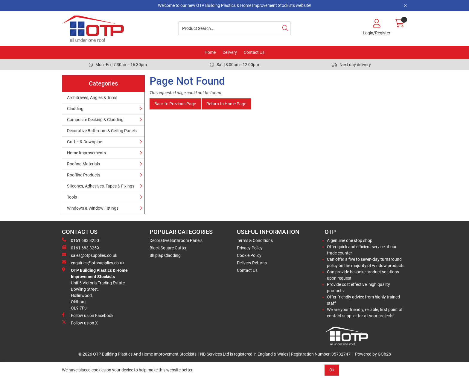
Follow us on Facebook (87, 315)
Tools (72, 197)
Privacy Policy (250, 248)
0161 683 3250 (80, 240)
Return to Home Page (226, 103)
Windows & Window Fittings (92, 208)
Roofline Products (83, 175)
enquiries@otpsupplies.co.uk (93, 262)
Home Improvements (86, 152)
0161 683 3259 (80, 247)
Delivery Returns (252, 262)
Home (210, 52)
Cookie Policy (249, 255)
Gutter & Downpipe (84, 141)
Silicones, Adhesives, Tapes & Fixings (100, 186)
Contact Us (254, 52)
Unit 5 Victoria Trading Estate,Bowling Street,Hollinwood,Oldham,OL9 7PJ (95, 288)
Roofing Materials (83, 163)
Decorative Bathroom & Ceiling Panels (102, 130)
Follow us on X (80, 322)
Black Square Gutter (168, 248)
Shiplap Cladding (165, 255)
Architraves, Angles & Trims (92, 97)
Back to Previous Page (175, 103)
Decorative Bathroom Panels (176, 240)
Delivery (230, 52)
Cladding (75, 108)
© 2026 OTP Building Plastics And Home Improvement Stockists (137, 354)
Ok (331, 370)
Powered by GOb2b (373, 354)
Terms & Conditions (255, 240)
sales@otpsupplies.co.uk (89, 255)
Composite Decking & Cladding (95, 119)
